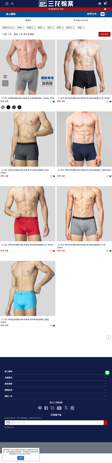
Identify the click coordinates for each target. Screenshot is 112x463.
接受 (20, 458)
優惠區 (28, 20)
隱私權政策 (19, 454)
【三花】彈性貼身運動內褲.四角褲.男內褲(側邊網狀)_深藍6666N (84, 170)
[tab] (102, 14)
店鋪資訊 (8, 378)
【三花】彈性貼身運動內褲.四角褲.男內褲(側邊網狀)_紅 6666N (27, 245)
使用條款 (28, 454)
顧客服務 (8, 384)
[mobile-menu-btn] (7, 3)
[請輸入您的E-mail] (54, 422)
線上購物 (8, 371)
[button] (99, 3)
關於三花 (8, 396)
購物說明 (8, 390)
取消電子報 (9, 427)
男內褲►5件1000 (81, 20)
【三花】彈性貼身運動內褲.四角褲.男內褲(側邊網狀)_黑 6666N (83, 98)
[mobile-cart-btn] (105, 3)
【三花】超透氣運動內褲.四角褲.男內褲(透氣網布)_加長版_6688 (27, 98)
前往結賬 (104, 34)
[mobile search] (12, 3)
